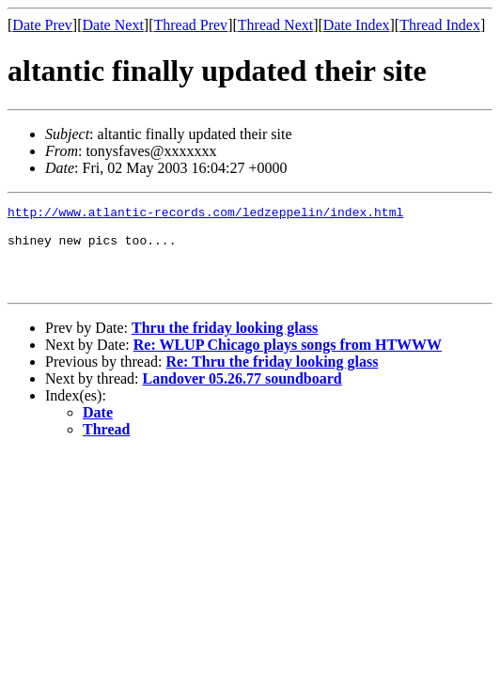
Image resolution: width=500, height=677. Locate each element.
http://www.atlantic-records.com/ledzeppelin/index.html (205, 214)
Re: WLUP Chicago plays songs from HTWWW (287, 362)
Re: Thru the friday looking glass (271, 378)
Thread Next (275, 25)
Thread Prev (190, 25)
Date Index (356, 25)
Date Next (113, 25)
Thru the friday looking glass (225, 345)
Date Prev (42, 25)
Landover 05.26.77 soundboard (242, 395)
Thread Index (439, 25)
